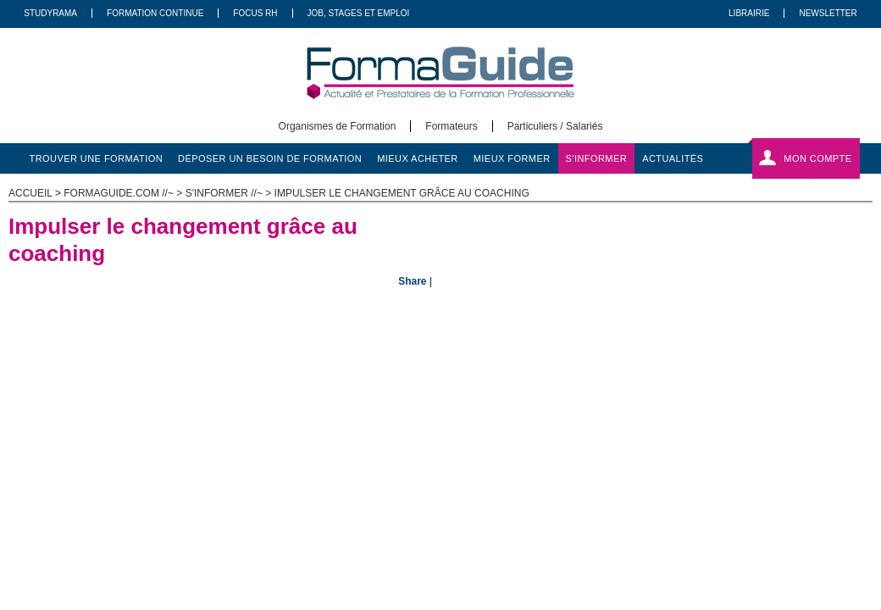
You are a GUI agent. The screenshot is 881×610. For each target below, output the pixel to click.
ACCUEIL (30, 193)
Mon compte (817, 158)
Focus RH (255, 13)
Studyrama (50, 13)
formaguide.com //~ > (124, 193)
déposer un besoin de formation (270, 158)
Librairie (749, 13)
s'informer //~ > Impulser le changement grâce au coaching (357, 193)
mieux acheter (417, 158)
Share (412, 281)
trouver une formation (96, 158)
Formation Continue (155, 13)
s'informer (597, 158)
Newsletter (827, 13)
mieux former (512, 158)
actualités (672, 158)
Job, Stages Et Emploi (359, 13)
